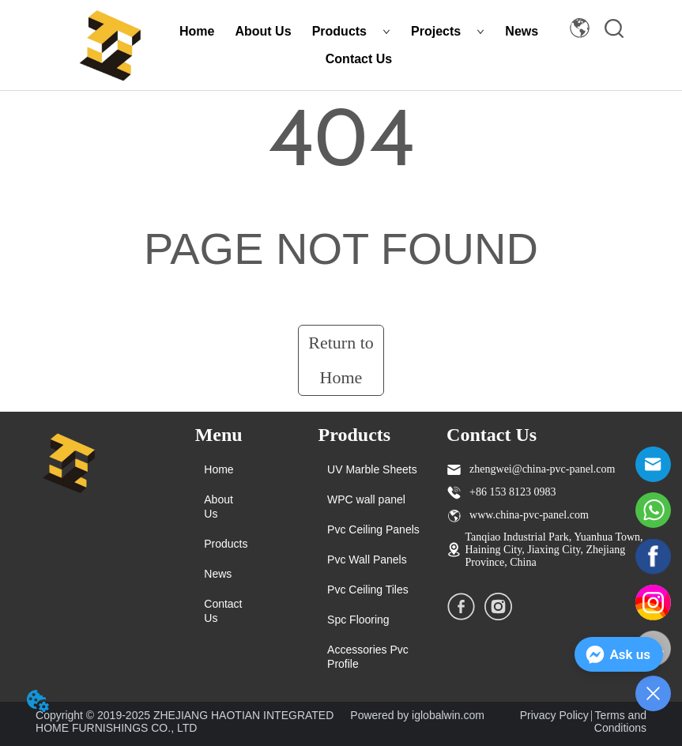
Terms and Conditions (620, 721)
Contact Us (359, 59)
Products (351, 31)
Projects (447, 31)
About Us (263, 31)
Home (196, 31)
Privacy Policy (554, 715)
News (521, 31)
